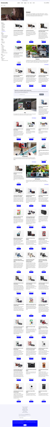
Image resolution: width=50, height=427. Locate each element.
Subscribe (41, 94)
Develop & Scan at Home (5, 60)
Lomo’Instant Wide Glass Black (18, 30)
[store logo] (4, 2)
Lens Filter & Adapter (4, 37)
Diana (2, 28)
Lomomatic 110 (3, 31)
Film (1, 44)
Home (1, 5)
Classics (3, 25)
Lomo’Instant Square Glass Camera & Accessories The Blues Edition (19, 260)
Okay (25, 425)
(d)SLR (2, 34)
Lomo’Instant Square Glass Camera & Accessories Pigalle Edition (43, 327)
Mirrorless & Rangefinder (5, 35)
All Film (2, 45)
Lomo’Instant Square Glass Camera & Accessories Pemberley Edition (30, 260)
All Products (3, 58)
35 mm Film (3, 46)
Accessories (3, 30)
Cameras (37, 59)
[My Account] (45, 2)
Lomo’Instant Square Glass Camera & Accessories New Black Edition (43, 260)
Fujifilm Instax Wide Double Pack (31, 304)
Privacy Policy (24, 422)
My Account (25, 411)
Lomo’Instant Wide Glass (30, 30)
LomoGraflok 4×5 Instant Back (43, 216)
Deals (2, 54)
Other (2, 57)
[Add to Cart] (19, 42)
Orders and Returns (25, 412)
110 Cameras (3, 27)
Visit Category (46, 64)
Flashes (3, 59)
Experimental (3, 26)
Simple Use (3, 29)
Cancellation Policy (25, 410)
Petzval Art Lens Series (5, 36)
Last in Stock (3, 55)
